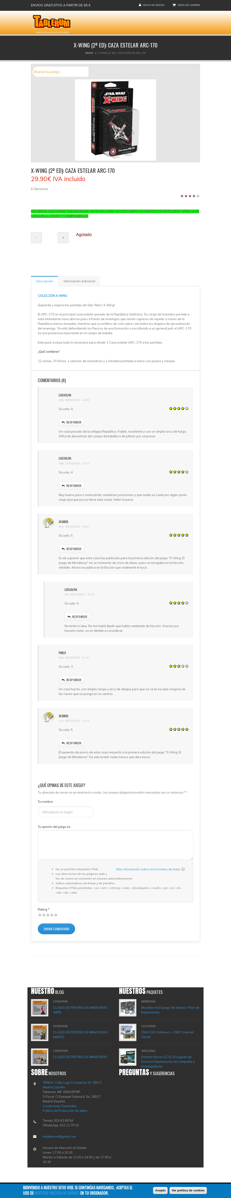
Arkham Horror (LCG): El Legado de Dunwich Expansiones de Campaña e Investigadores (168, 1061)
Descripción (44, 281)
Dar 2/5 (44, 914)
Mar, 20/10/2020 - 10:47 (74, 526)
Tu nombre (45, 801)
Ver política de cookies (188, 1191)
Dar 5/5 (56, 914)
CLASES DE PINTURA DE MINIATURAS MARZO (80, 1034)
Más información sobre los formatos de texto (148, 869)
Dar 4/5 (52, 914)
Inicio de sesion (153, 5)
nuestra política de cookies (57, 1194)
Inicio (89, 52)
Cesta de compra (188, 5)
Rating (44, 909)
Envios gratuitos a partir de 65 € (61, 5)
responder (71, 422)
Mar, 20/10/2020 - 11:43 (74, 657)
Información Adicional (79, 281)
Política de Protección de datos (65, 1111)
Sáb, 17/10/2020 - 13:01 (74, 463)
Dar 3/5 (48, 914)
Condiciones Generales (60, 1106)
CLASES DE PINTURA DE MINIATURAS (80, 1057)
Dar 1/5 (40, 914)
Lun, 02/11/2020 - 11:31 (74, 720)
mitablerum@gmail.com (59, 1136)
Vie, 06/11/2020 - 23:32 (80, 594)
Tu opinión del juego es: (54, 827)
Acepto (160, 1191)
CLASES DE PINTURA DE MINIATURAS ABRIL (80, 1010)
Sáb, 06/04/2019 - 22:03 (74, 400)
